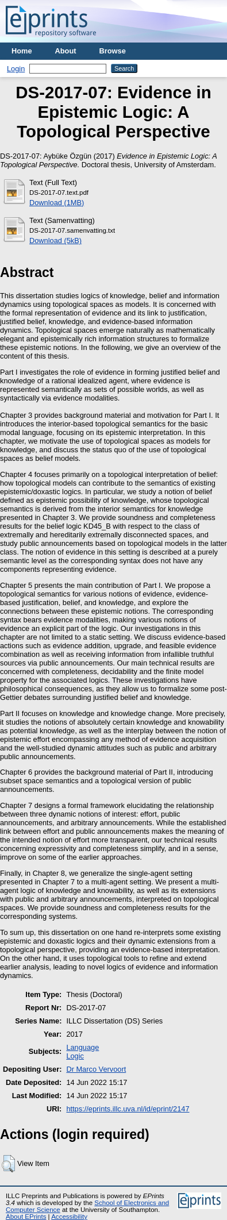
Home (21, 51)
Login (16, 68)
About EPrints (26, 1216)
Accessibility (69, 1216)
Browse (112, 51)
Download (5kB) (55, 240)
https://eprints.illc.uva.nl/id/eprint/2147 (127, 1108)
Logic (75, 1056)
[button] (8, 1163)
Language (82, 1047)
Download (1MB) (56, 202)
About (65, 51)
